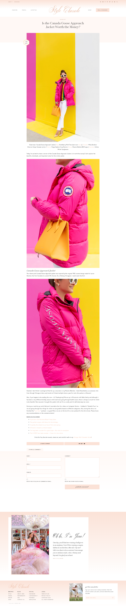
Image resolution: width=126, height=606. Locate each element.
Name (28, 456)
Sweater (85, 145)
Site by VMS (11, 603)
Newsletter (32, 599)
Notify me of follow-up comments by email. (39, 481)
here (80, 145)
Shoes (70, 147)
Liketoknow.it (33, 595)
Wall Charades (103, 10)
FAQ (18, 597)
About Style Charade (58, 558)
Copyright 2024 (46, 597)
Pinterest (32, 597)
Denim (49, 147)
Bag (57, 145)
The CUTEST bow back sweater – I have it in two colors (46, 433)
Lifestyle (34, 10)
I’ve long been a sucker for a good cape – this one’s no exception (49, 430)
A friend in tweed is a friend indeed (41, 428)
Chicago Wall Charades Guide (82, 437)
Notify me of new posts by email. (74, 481)
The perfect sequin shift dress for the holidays (44, 422)
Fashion (14, 10)
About (10, 1)
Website (29, 472)
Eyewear (91, 147)
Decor (10, 597)
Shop (89, 10)
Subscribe (17, 1)
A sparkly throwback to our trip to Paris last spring (45, 425)
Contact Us (20, 599)
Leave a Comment (45, 443)
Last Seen (38, 411)
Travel (24, 10)
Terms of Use (45, 593)
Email (28, 464)
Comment (68, 456)
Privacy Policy (46, 595)
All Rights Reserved (47, 599)
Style (9, 593)
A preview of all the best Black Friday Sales (43, 419)
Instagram (32, 593)
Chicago (62, 19)
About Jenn (20, 593)
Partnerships (21, 595)
